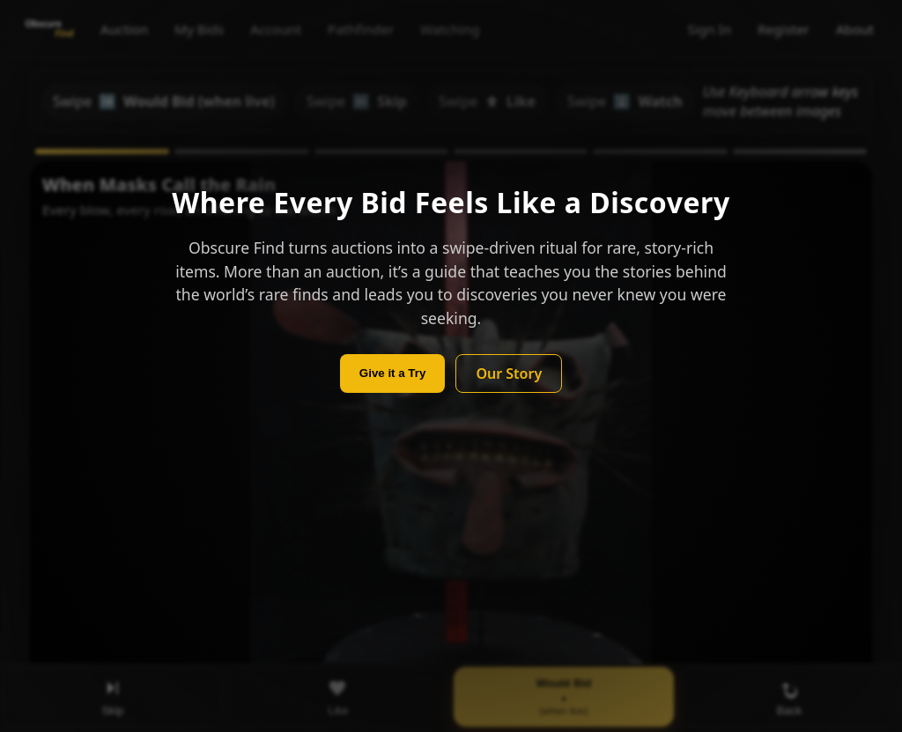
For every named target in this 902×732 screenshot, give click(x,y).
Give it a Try (392, 373)
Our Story (509, 373)
